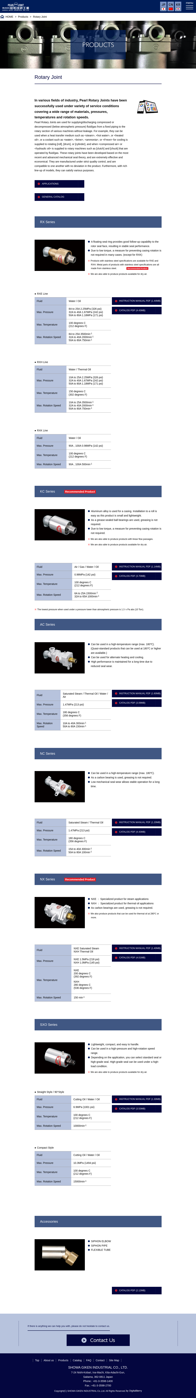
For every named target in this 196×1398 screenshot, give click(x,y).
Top (37, 1360)
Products (23, 16)
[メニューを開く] (189, 6)
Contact (100, 1360)
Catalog (77, 1360)
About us (49, 1360)
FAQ (88, 1360)
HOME (9, 16)
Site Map (114, 1360)
